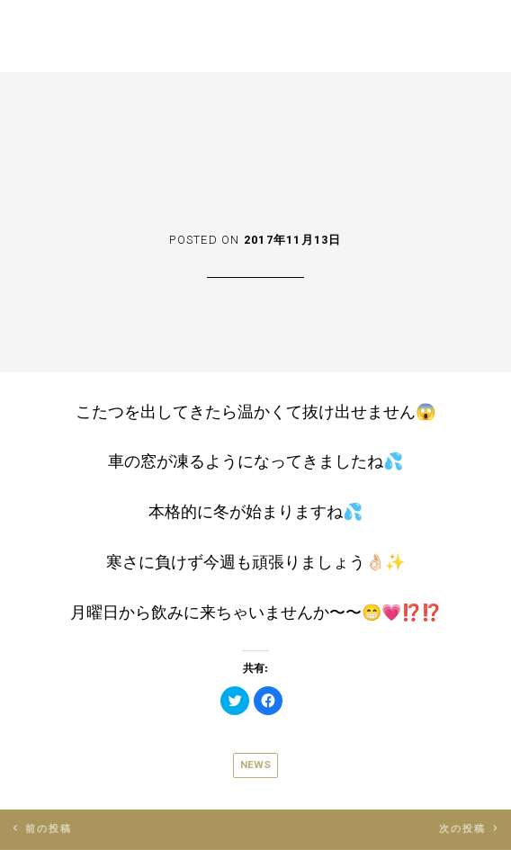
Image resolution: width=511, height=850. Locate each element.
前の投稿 (49, 829)
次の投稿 (463, 829)
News (255, 764)
